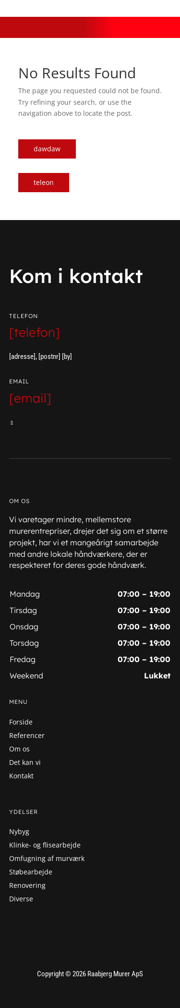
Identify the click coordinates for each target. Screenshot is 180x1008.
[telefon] (34, 332)
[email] (30, 398)
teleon (44, 182)
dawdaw (47, 148)
